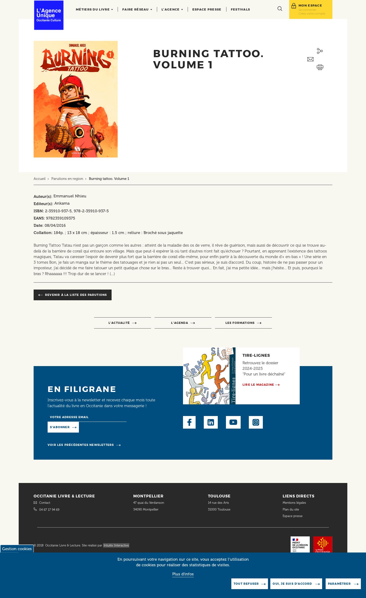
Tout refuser (246, 587)
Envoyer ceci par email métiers (319, 59)
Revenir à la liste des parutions (76, 295)
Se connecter (308, 9)
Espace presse (207, 9)
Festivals (240, 9)
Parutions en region (67, 179)
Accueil (40, 179)
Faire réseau (137, 9)
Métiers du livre (94, 9)
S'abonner (60, 427)
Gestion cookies (17, 552)
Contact (44, 502)
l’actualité (119, 323)
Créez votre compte (312, 13)
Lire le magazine (258, 384)
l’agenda (179, 323)
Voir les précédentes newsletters (81, 445)
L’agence (172, 9)
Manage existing (97, 426)
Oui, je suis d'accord (293, 587)
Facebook (189, 422)
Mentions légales (295, 502)
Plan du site (291, 509)
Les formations (240, 323)
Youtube (233, 422)
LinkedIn (211, 422)
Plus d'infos (183, 578)
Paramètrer (340, 587)
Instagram (256, 422)
